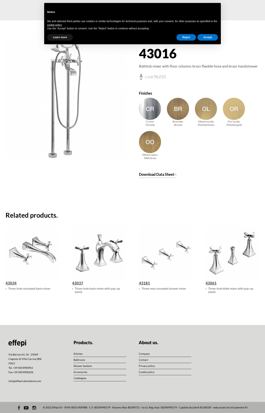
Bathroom (79, 359)
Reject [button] (186, 37)
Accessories (80, 372)
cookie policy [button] (54, 24)
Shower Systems (83, 365)
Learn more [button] (60, 37)
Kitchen (78, 353)
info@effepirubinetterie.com (24, 381)
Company (144, 353)
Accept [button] (207, 37)
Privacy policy (147, 365)
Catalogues (80, 378)
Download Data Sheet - (157, 174)
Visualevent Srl (239, 407)
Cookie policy (146, 372)
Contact (143, 359)
